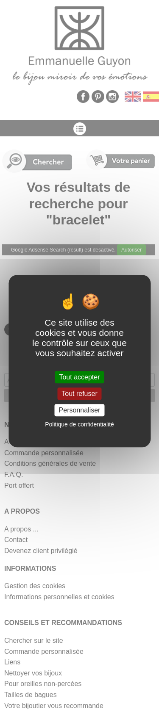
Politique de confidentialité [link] (79, 424)
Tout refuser (79, 393)
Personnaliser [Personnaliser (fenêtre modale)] (79, 410)
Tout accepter (79, 377)
